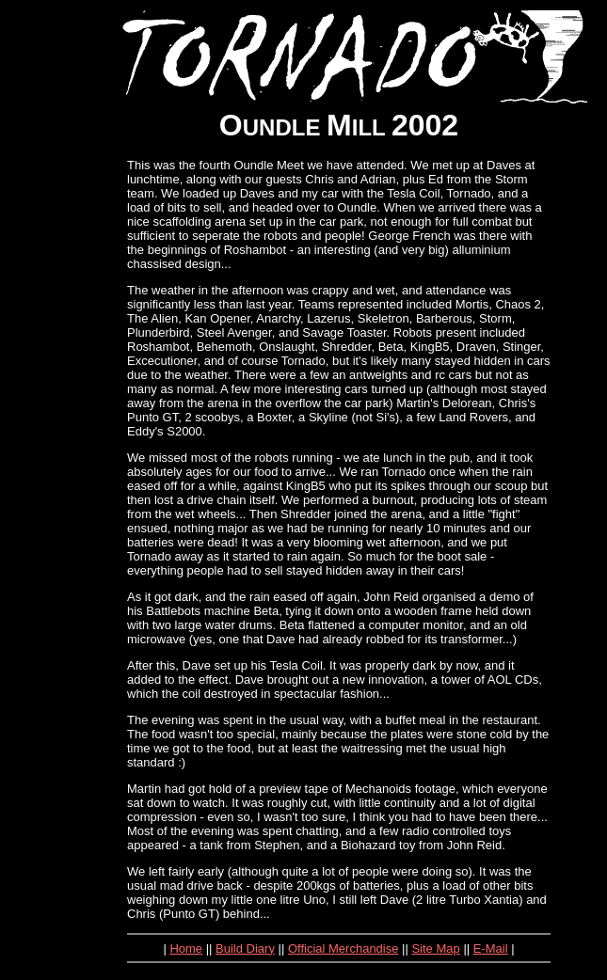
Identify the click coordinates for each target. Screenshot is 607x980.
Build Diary (245, 948)
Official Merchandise (343, 948)
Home (185, 948)
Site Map (435, 948)
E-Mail (490, 948)
